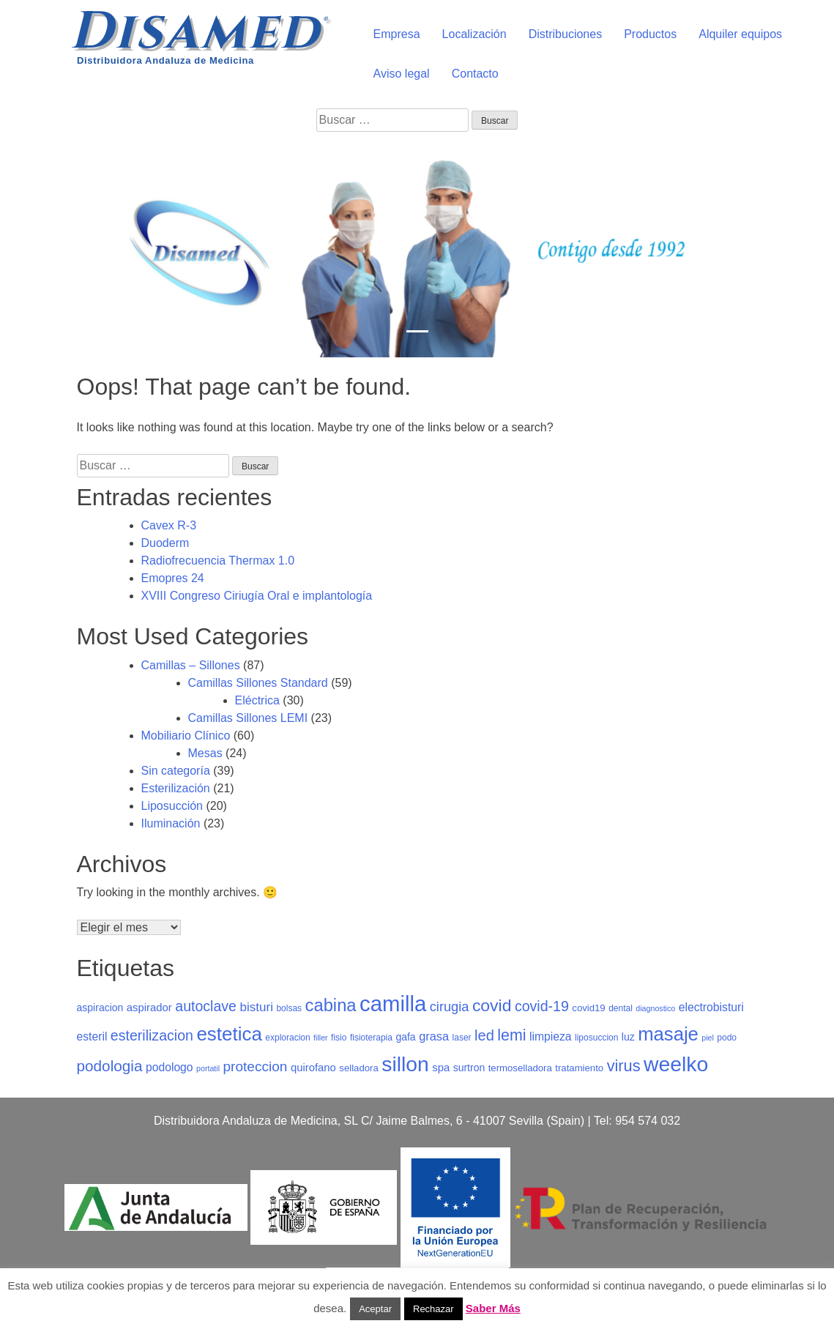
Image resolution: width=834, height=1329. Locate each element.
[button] (62, 247)
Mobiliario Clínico (186, 735)
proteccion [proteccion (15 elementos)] (255, 1066)
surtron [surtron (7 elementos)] (469, 1067)
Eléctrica (257, 700)
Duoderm (165, 543)
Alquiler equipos (740, 34)
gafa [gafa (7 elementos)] (405, 1037)
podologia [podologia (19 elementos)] (110, 1065)
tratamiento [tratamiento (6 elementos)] (579, 1067)
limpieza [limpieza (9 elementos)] (550, 1036)
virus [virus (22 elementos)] (624, 1066)
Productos (650, 34)
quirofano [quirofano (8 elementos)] (313, 1067)
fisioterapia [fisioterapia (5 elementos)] (371, 1037)
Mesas (205, 753)
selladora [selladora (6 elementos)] (358, 1067)
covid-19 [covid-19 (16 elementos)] (542, 1006)
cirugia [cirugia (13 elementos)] (449, 1006)
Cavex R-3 (169, 525)
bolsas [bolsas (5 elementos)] (289, 1008)
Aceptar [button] (375, 1308)
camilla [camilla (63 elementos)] (393, 1003)
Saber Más (493, 1308)
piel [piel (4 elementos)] (707, 1037)
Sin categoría (175, 770)
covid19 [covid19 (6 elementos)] (588, 1007)
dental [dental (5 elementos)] (620, 1008)
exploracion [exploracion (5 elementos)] (287, 1037)
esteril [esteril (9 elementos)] (92, 1036)
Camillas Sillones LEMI (248, 718)
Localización (474, 34)
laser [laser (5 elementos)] (462, 1037)
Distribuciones (565, 34)
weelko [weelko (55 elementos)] (676, 1064)
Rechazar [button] (433, 1308)
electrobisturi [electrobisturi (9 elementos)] (711, 1007)
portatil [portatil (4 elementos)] (208, 1068)
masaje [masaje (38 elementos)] (668, 1034)
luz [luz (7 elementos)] (628, 1037)
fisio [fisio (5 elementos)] (338, 1037)
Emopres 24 (172, 578)
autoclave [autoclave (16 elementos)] (206, 1006)
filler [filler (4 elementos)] (320, 1037)
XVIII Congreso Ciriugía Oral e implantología (257, 595)
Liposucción (172, 806)
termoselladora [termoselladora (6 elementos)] (520, 1067)
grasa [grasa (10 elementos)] (434, 1036)
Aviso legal (401, 73)
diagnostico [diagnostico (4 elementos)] (655, 1008)
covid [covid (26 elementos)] (492, 1005)
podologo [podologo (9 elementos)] (169, 1067)
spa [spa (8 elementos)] (441, 1067)
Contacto (475, 73)
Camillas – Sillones (190, 665)
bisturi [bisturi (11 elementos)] (255, 1007)
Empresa (396, 34)
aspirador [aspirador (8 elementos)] (149, 1007)
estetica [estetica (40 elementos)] (228, 1034)
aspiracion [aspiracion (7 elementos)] (100, 1007)
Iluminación (171, 823)
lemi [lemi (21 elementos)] (511, 1035)
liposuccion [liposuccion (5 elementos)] (596, 1037)
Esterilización (175, 788)
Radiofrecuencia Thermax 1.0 (218, 560)
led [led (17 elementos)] (484, 1035)
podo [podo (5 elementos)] (727, 1037)
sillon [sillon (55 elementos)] (405, 1064)
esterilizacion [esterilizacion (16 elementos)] (152, 1035)
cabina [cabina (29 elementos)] (331, 1005)
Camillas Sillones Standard (258, 683)
